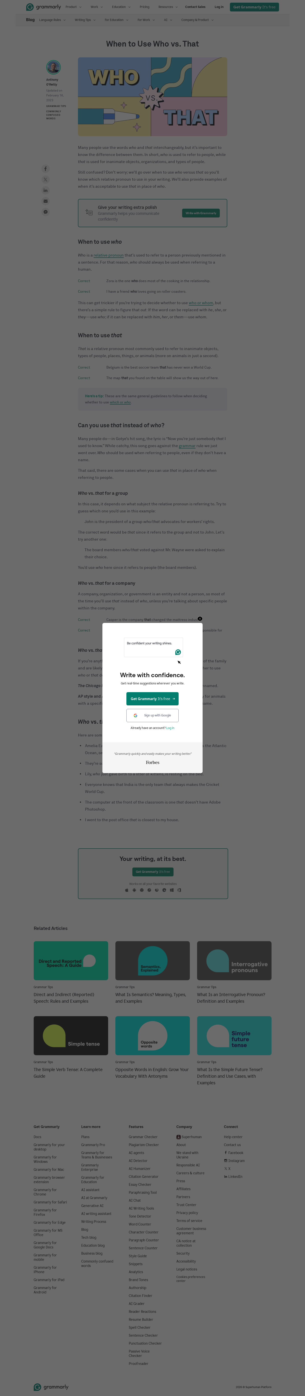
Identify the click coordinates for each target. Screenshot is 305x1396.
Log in (170, 728)
